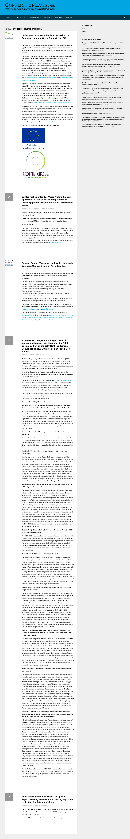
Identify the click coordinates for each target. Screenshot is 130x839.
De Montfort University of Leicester (37, 317)
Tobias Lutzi (51, 208)
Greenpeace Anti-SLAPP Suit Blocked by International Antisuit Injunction (101, 42)
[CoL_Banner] (30, 7)
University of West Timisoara (49, 320)
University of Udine (28, 315)
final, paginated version (64, 380)
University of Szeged (33, 320)
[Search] (123, 17)
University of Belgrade (56, 317)
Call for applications (30, 309)
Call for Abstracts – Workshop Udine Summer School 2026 (52, 103)
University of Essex (55, 315)
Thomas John (40, 354)
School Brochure (47, 309)
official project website (48, 122)
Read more (56, 242)
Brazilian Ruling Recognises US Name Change (94, 113)
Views (84, 29)
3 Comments (36, 208)
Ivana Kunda (41, 41)
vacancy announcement (64, 818)
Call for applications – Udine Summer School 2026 (40, 78)
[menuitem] (9, 17)
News (33, 41)
